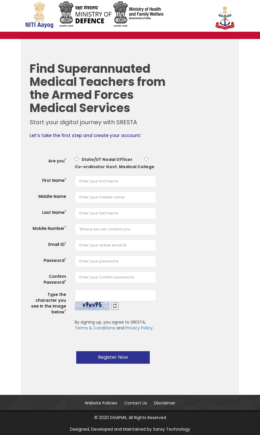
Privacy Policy (139, 328)
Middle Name (52, 196)
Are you (57, 161)
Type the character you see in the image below (48, 303)
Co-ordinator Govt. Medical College (114, 167)
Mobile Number (49, 228)
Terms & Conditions (95, 328)
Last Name (54, 212)
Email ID (57, 244)
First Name (54, 180)
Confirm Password (55, 279)
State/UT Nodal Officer (107, 159)
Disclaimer (164, 403)
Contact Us (135, 403)
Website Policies (101, 403)
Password (55, 260)
